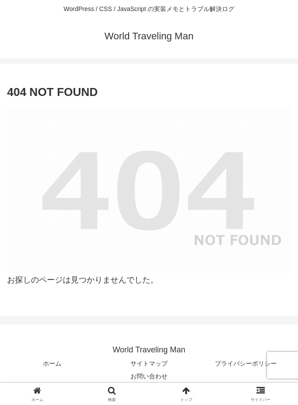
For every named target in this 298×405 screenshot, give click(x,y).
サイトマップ (149, 363)
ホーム (52, 363)
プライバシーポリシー (246, 363)
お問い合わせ (149, 376)
